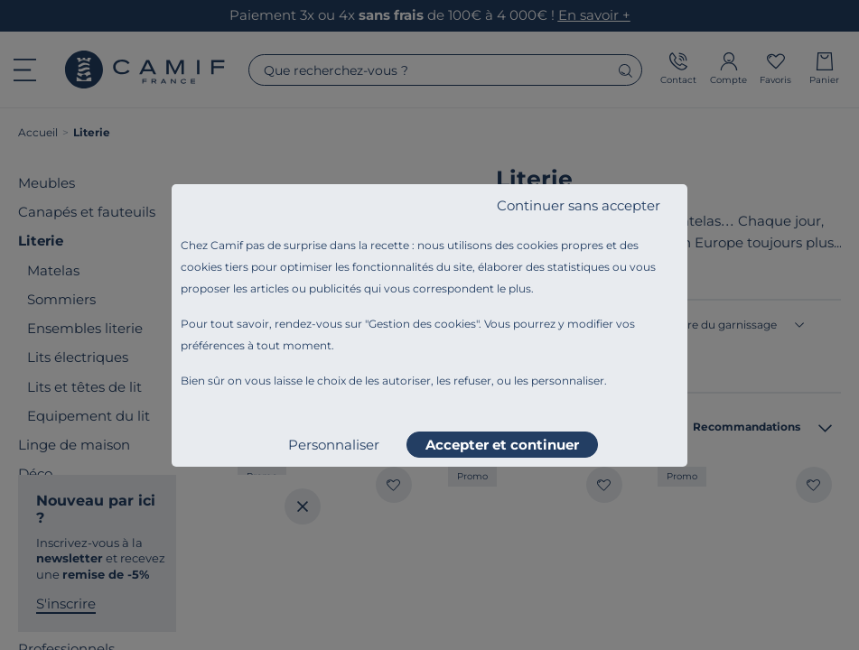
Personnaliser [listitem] (333, 444)
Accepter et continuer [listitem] (502, 444)
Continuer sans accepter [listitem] (578, 205)
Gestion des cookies (422, 323)
